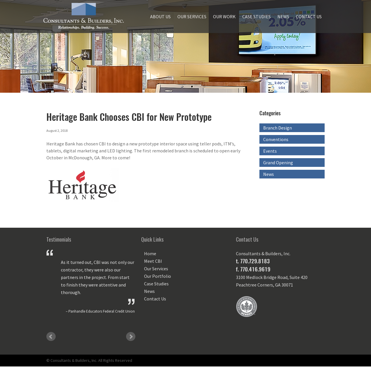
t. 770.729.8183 (253, 261)
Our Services (191, 16)
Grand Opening (278, 162)
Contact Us (309, 16)
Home (150, 253)
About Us (160, 16)
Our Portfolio (157, 276)
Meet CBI (153, 261)
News (283, 16)
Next (130, 336)
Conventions (275, 139)
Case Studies (256, 16)
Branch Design (277, 128)
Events (270, 151)
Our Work (224, 16)
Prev (51, 336)
